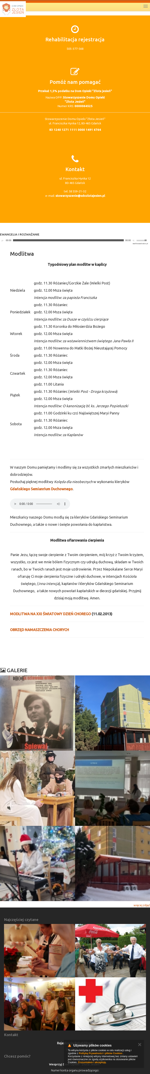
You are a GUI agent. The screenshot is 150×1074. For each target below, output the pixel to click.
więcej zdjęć (142, 905)
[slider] (68, 240)
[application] (74, 240)
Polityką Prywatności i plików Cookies (100, 1053)
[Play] (2, 240)
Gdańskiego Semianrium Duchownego (41, 489)
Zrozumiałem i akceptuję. (92, 1062)
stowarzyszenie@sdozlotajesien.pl (80, 195)
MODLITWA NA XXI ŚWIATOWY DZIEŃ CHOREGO (50, 614)
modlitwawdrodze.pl (140, 244)
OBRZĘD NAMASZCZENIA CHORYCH (39, 630)
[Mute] (134, 240)
